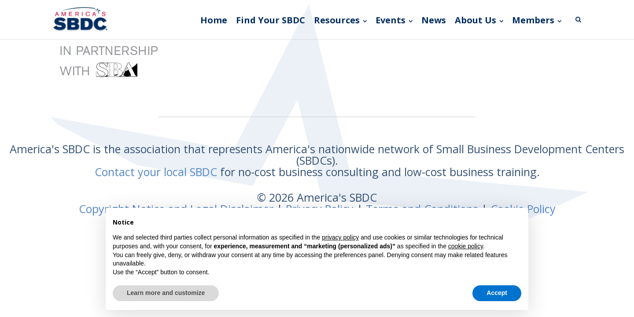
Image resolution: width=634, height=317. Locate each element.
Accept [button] (497, 292)
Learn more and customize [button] (166, 292)
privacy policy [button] (340, 237)
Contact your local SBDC (156, 171)
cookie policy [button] (465, 246)
